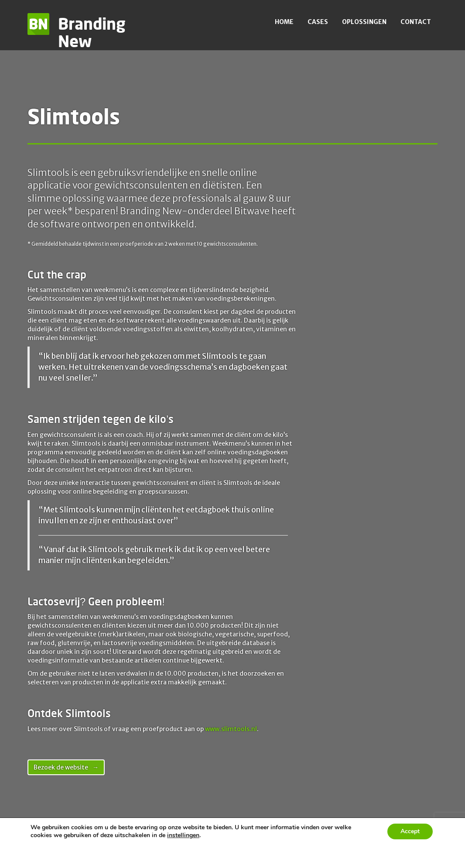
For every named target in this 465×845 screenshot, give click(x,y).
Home (284, 22)
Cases (318, 22)
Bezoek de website (61, 767)
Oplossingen (364, 22)
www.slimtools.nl (231, 729)
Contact (415, 22)
